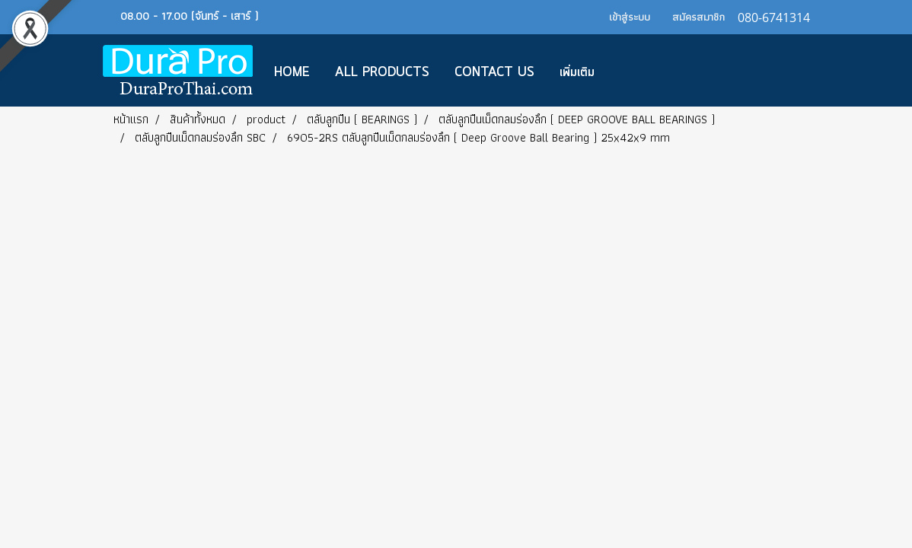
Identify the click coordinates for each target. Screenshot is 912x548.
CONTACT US (494, 72)
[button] (629, 71)
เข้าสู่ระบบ (629, 16)
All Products (382, 72)
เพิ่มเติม (577, 72)
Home (292, 72)
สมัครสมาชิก (698, 16)
